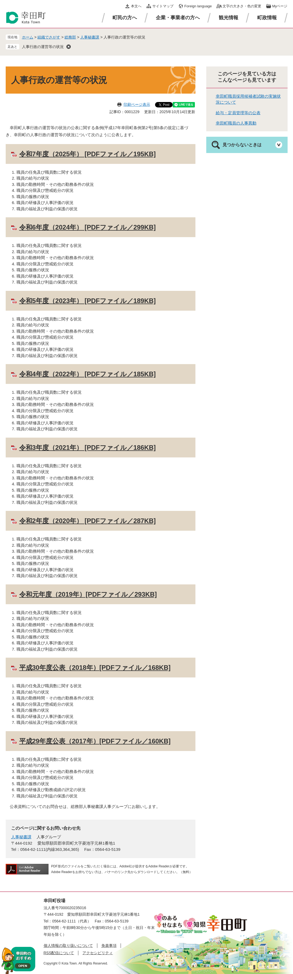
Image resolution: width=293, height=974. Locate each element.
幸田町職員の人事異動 (236, 123)
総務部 (70, 37)
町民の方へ (124, 17)
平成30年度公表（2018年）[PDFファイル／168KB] (95, 667)
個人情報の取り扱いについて (68, 945)
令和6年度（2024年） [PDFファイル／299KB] (87, 227)
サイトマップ (162, 6)
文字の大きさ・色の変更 (242, 6)
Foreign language (198, 6)
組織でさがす (48, 37)
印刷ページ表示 (137, 104)
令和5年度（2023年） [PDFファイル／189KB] (87, 300)
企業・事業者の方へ (178, 17)
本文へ (136, 6)
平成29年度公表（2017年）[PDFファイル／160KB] (95, 741)
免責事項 (109, 945)
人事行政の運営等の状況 (43, 46)
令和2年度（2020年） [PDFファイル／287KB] (87, 520)
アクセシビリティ (97, 953)
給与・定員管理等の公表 (238, 112)
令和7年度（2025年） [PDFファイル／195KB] (87, 154)
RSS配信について (59, 953)
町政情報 (267, 17)
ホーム (27, 37)
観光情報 (228, 17)
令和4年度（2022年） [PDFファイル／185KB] (87, 374)
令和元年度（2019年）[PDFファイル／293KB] (88, 594)
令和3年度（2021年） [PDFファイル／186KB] (87, 447)
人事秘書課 (89, 37)
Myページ (279, 6)
